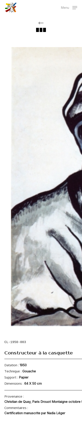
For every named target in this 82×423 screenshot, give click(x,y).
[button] (69, 7)
